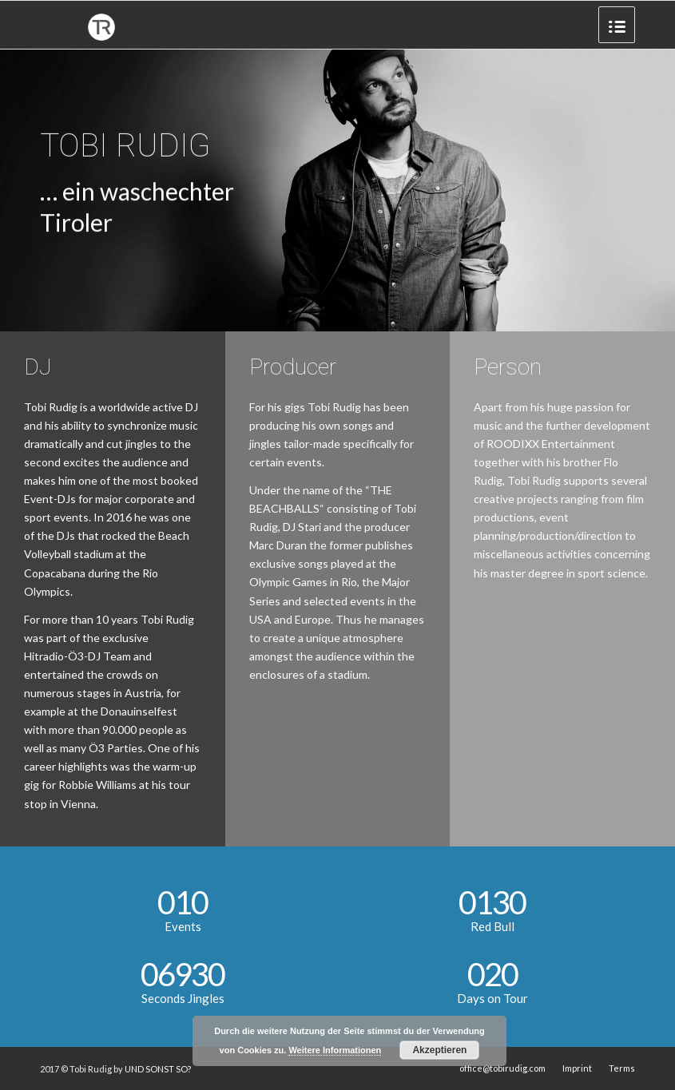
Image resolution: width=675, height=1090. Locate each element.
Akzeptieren (439, 1050)
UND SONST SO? (158, 1069)
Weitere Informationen (334, 1050)
